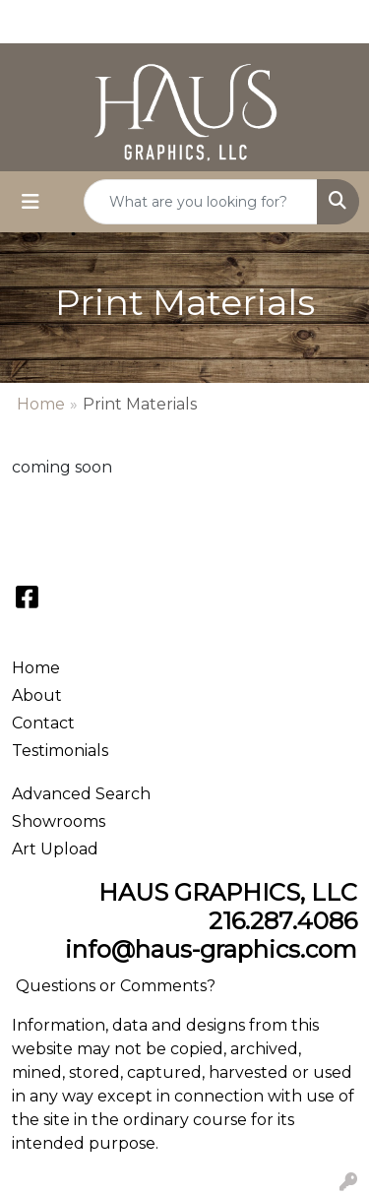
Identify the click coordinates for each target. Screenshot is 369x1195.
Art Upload (55, 849)
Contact (43, 723)
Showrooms (58, 821)
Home (41, 404)
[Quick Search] (201, 201)
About (37, 695)
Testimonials (60, 750)
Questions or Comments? (115, 985)
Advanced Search (81, 794)
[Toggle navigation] (30, 202)
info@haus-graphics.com (211, 949)
